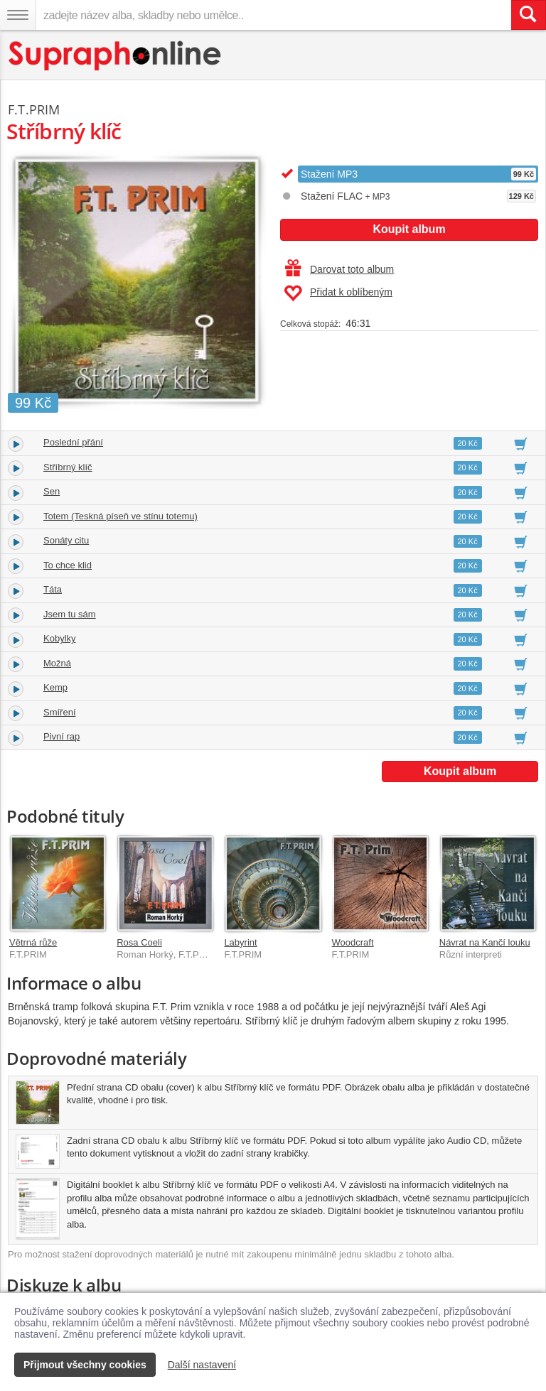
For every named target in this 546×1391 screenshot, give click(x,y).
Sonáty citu (66, 540)
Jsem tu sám (69, 614)
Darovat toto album (339, 269)
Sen (51, 491)
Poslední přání (73, 442)
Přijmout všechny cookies (84, 1364)
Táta (52, 589)
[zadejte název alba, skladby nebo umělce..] (273, 15)
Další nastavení (202, 1364)
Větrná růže (33, 942)
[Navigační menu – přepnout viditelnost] (18, 15)
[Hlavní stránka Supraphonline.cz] (115, 56)
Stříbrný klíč (67, 467)
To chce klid (67, 565)
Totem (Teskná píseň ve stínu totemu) (120, 516)
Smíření (59, 712)
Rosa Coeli (139, 942)
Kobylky (59, 638)
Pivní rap (61, 736)
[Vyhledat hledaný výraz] (528, 15)
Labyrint (240, 942)
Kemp (55, 687)
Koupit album (409, 229)
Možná (57, 663)
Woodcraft (353, 942)
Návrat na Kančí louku (484, 942)
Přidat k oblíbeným (338, 293)
